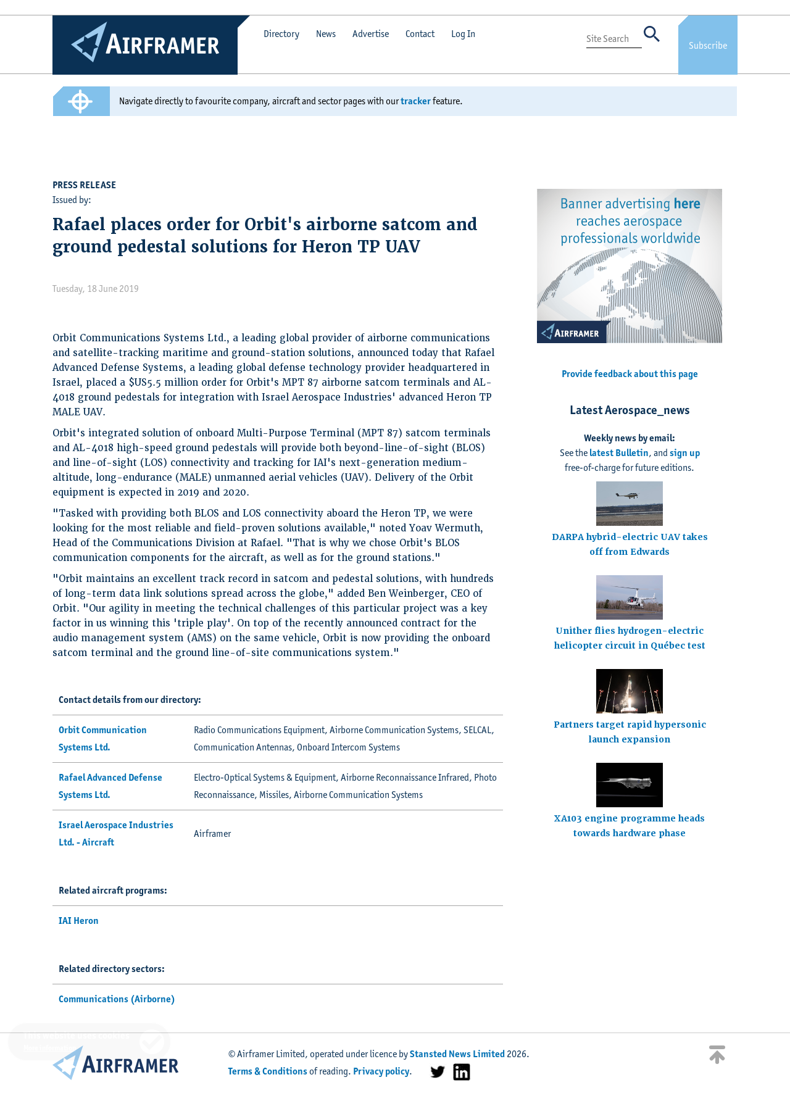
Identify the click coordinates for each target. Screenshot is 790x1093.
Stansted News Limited (457, 1054)
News (326, 33)
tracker (416, 101)
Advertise (370, 33)
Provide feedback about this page (630, 374)
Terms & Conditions (267, 1071)
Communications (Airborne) (117, 999)
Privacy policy (381, 1071)
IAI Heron (79, 920)
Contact (419, 33)
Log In (463, 33)
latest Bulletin (619, 453)
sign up (685, 453)
